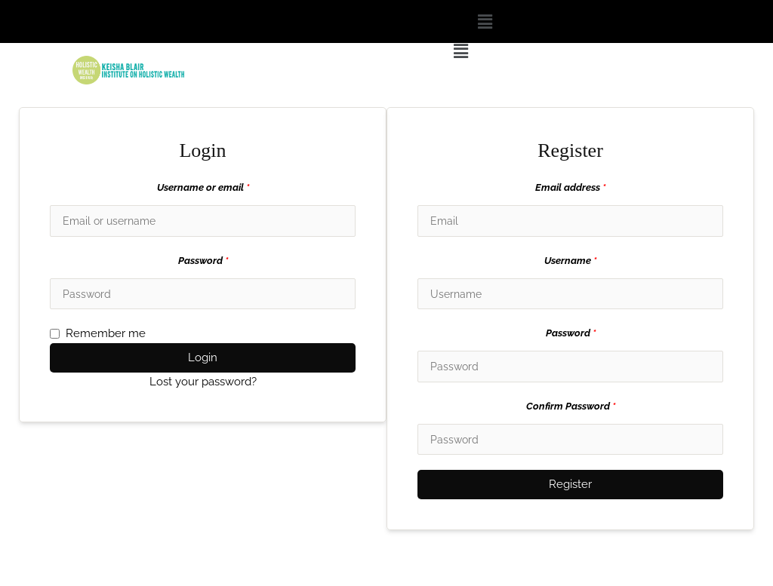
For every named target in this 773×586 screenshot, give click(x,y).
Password (203, 261)
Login (202, 359)
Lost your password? (203, 383)
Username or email (203, 187)
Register (570, 487)
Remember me (98, 335)
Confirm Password (570, 408)
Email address (570, 187)
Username (570, 261)
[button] (484, 21)
